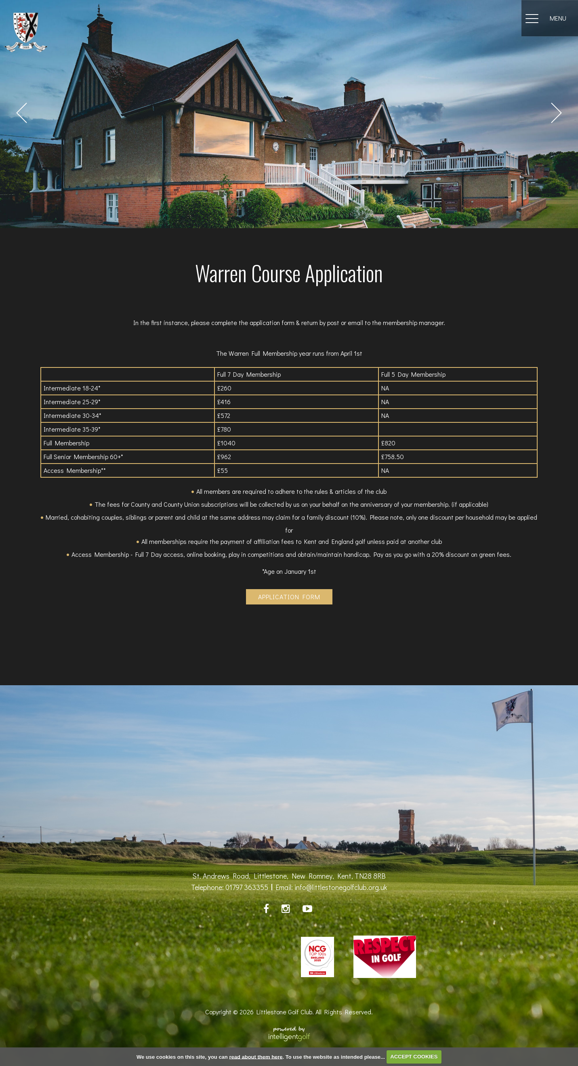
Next (556, 113)
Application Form (289, 596)
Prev (21, 113)
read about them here (255, 1056)
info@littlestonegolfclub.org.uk (340, 887)
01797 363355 (246, 887)
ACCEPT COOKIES (413, 1056)
